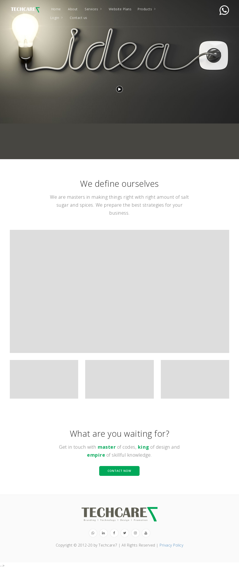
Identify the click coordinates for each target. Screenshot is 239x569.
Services (91, 9)
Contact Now (119, 471)
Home (56, 9)
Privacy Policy (171, 545)
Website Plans (120, 9)
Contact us (78, 17)
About (73, 9)
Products (144, 9)
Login (54, 17)
